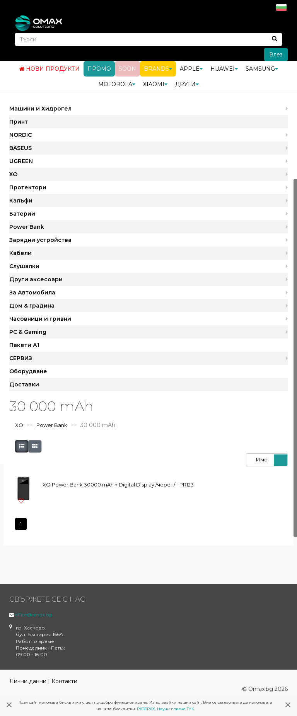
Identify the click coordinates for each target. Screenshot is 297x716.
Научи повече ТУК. (176, 708)
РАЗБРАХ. (146, 708)
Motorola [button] (116, 84)
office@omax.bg (33, 614)
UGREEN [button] (21, 161)
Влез (276, 54)
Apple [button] (191, 68)
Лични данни (27, 681)
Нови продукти (49, 68)
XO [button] (13, 174)
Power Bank (51, 425)
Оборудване (28, 371)
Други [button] (187, 84)
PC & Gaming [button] (27, 331)
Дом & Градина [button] (32, 305)
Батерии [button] (22, 213)
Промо (99, 68)
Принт (18, 121)
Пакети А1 (24, 345)
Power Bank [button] (26, 226)
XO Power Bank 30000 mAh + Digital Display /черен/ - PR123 (118, 484)
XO (19, 425)
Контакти (64, 681)
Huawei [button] (224, 68)
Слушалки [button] (24, 266)
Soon (127, 68)
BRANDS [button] (158, 68)
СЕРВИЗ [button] (20, 358)
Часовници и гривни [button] (40, 318)
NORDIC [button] (20, 134)
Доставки (24, 384)
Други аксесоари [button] (36, 279)
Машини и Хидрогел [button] (40, 108)
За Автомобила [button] (32, 292)
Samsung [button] (262, 68)
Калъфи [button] (20, 200)
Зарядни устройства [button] (40, 239)
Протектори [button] (27, 187)
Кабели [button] (20, 253)
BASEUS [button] (20, 148)
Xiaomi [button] (155, 84)
